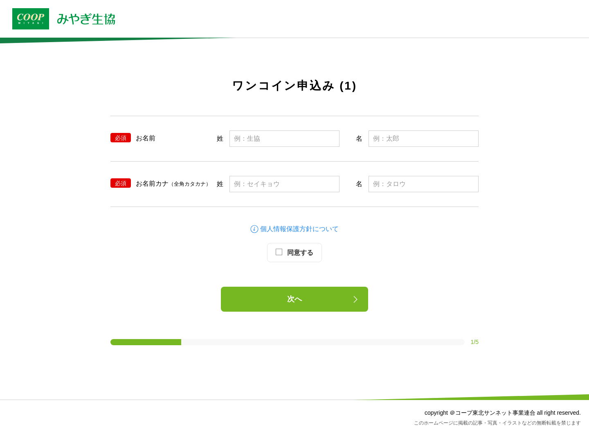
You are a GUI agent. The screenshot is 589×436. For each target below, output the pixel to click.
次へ (324, 299)
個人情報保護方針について (294, 228)
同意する (294, 252)
